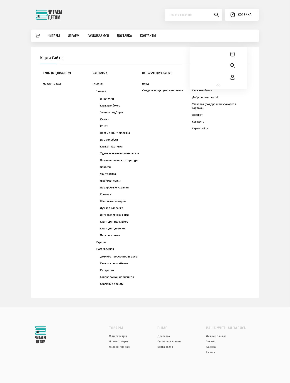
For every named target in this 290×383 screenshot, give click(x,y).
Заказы (210, 341)
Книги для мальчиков (114, 221)
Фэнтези (105, 167)
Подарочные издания (114, 187)
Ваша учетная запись (226, 328)
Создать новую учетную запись (162, 90)
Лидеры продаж (119, 346)
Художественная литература (119, 153)
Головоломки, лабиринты (117, 277)
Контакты (198, 121)
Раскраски (107, 270)
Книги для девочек (112, 228)
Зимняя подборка (112, 112)
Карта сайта (200, 128)
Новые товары (52, 83)
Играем (101, 242)
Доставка (198, 83)
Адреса (211, 346)
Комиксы (106, 194)
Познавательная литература (119, 160)
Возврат (197, 114)
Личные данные (216, 336)
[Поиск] (193, 15)
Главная (98, 83)
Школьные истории (113, 201)
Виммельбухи (109, 139)
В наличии (107, 98)
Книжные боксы (110, 105)
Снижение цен (118, 336)
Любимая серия (110, 180)
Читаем (101, 91)
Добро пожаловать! (205, 97)
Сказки (104, 119)
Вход (145, 83)
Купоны (210, 352)
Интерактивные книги (114, 214)
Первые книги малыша (115, 132)
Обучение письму (111, 283)
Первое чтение (110, 235)
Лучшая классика (111, 208)
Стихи (104, 126)
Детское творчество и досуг (119, 256)
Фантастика (108, 173)
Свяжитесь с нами (169, 341)
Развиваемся (105, 249)
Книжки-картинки (111, 146)
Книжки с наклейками (114, 263)
